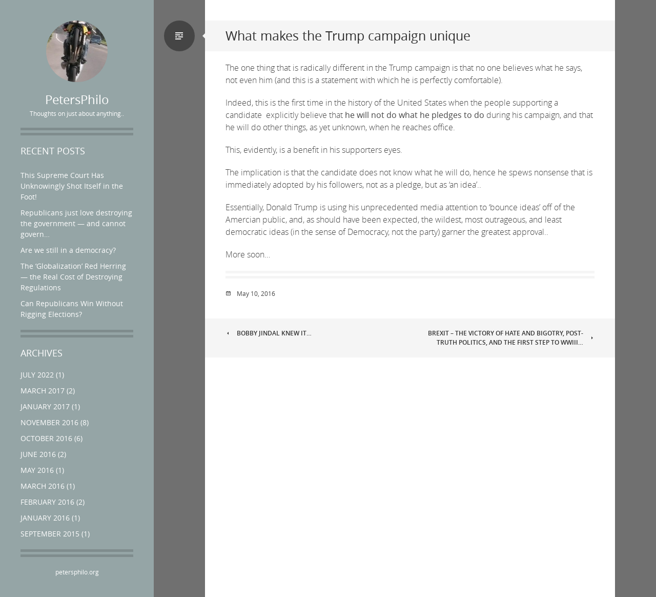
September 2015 (49, 534)
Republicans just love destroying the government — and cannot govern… (76, 223)
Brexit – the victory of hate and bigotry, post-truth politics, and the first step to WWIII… (511, 338)
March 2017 (42, 390)
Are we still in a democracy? (68, 250)
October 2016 (46, 438)
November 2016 (49, 422)
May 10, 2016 (256, 293)
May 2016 (37, 470)
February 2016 (47, 502)
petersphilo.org (77, 572)
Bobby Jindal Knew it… (268, 333)
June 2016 (38, 454)
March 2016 (42, 486)
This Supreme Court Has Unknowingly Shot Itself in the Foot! (71, 186)
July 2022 (37, 375)
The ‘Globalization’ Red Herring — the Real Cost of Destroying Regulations (73, 276)
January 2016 (45, 518)
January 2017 (45, 406)
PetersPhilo (77, 99)
